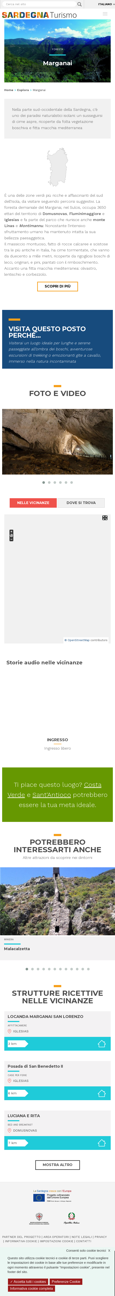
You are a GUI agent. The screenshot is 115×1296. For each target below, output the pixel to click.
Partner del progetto (21, 1237)
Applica (79, 4)
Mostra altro (57, 1165)
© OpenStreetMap (77, 640)
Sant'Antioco (51, 794)
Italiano (105, 4)
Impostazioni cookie (56, 1241)
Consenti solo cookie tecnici (90, 1250)
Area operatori (56, 1237)
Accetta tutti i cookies (28, 1282)
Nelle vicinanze (33, 503)
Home (8, 90)
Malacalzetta (17, 948)
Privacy (101, 1237)
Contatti (83, 1241)
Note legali (82, 1237)
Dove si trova (81, 503)
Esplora (23, 90)
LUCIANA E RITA (24, 1116)
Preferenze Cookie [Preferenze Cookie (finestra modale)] (66, 1282)
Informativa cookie (21, 1241)
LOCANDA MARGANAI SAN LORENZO (45, 1016)
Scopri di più (58, 286)
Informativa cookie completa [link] (31, 1288)
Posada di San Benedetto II (35, 1066)
